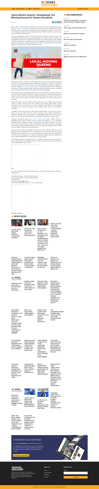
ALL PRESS (29, 9)
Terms (45, 470)
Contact (46, 477)
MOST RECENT (20, 9)
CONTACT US (36, 9)
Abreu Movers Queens (20, 28)
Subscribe (75, 477)
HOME (13, 9)
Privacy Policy (47, 472)
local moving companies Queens (29, 86)
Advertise (46, 474)
